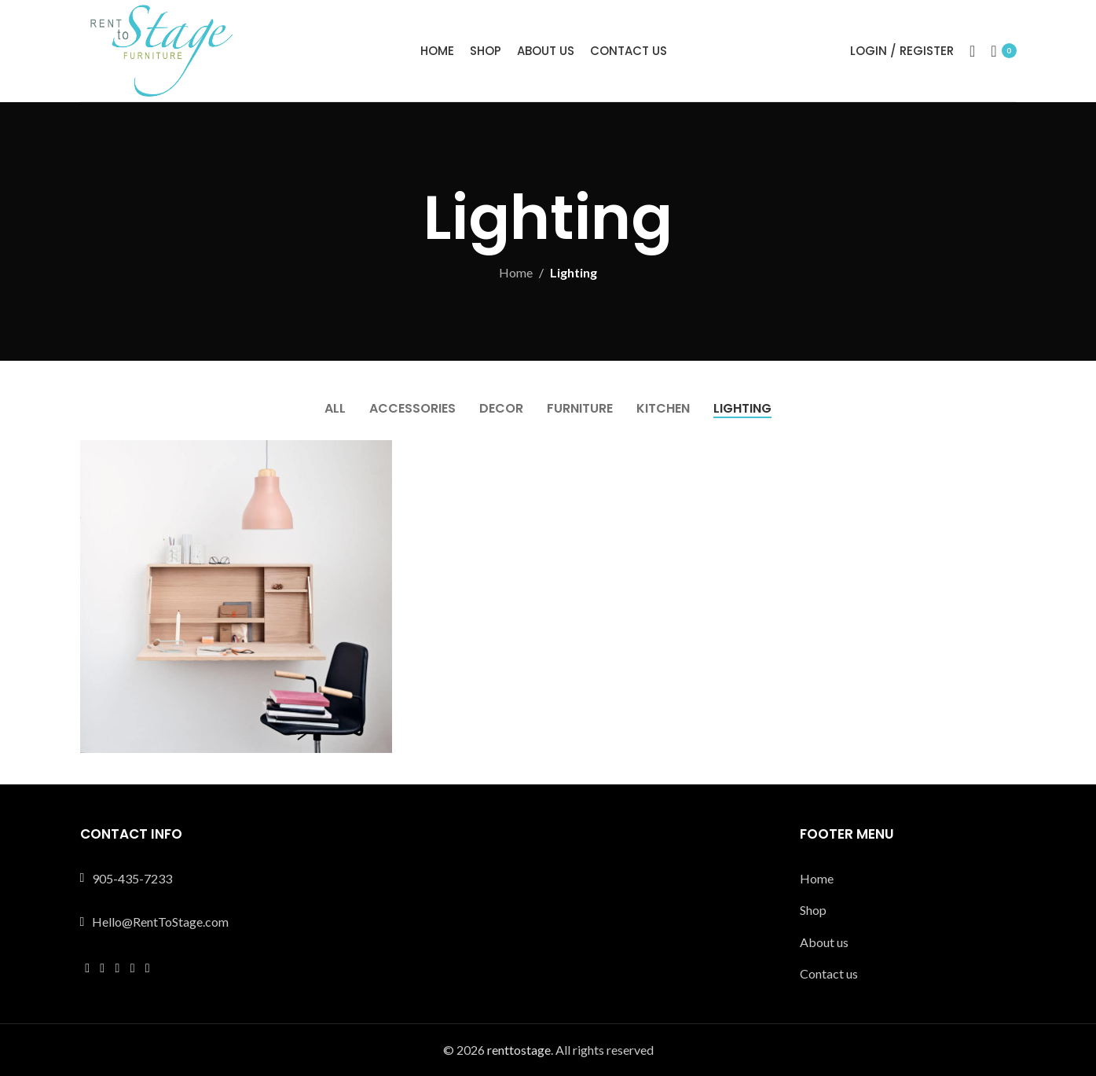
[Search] (972, 51)
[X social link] (102, 967)
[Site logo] (158, 49)
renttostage (519, 1049)
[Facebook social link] (87, 967)
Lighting (573, 272)
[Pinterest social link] (147, 967)
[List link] (908, 879)
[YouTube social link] (132, 967)
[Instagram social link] (117, 967)
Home (516, 272)
